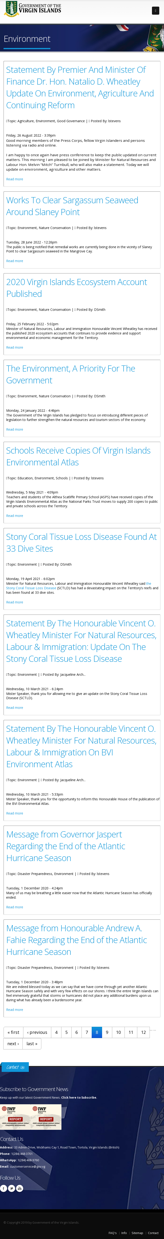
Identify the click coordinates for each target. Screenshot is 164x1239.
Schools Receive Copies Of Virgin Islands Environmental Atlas (78, 456)
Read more (14, 179)
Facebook (3, 1188)
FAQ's (113, 1233)
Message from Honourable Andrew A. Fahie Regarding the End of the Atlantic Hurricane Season (76, 939)
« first (13, 1032)
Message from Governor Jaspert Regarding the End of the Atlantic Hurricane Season (65, 846)
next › (13, 1043)
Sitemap (137, 1233)
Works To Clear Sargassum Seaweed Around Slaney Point (72, 206)
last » (31, 1043)
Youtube (19, 1188)
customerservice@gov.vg (27, 1167)
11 (131, 1032)
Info (124, 1233)
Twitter (11, 1188)
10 (118, 1032)
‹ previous (37, 1032)
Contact (153, 1233)
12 (143, 1032)
